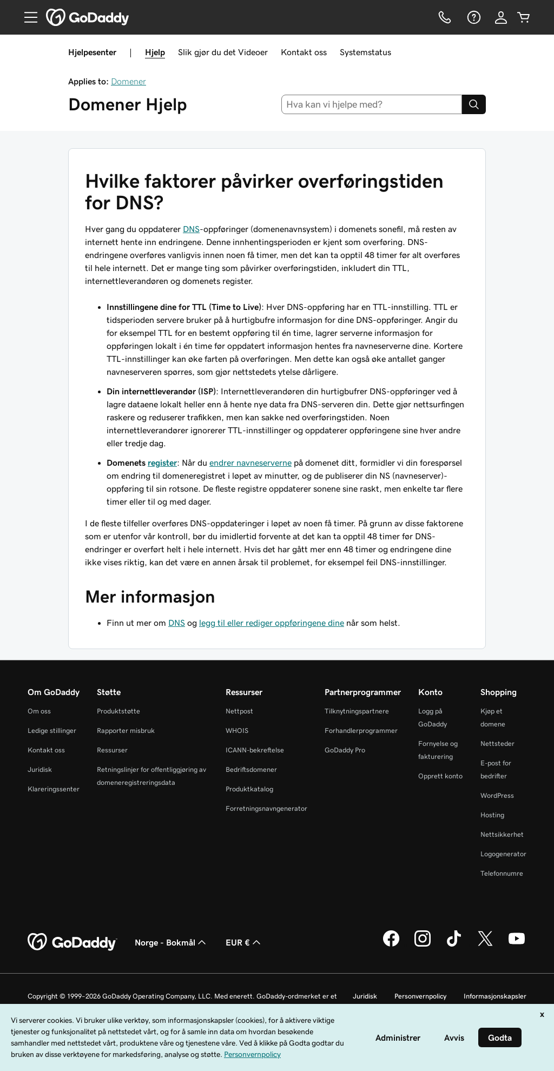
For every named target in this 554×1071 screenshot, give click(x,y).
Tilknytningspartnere (357, 711)
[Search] (474, 104)
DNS (191, 228)
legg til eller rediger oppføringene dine (271, 622)
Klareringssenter (54, 788)
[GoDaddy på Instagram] (422, 945)
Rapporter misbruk (126, 730)
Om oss (39, 711)
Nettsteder (497, 743)
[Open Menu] (26, 17)
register (162, 462)
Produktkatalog (249, 788)
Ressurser (112, 749)
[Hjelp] (472, 17)
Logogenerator (503, 853)
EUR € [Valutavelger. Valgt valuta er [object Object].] (244, 942)
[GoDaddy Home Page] (72, 942)
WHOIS (237, 730)
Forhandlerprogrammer (361, 730)
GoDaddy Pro (345, 749)
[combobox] (372, 104)
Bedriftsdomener (251, 769)
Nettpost (239, 711)
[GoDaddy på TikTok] (454, 945)
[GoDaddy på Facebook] (391, 945)
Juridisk (40, 769)
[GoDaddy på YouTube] (516, 945)
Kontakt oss (304, 52)
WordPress (497, 795)
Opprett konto (440, 775)
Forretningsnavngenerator (266, 808)
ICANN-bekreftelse (255, 749)
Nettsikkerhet (502, 834)
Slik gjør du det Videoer (223, 52)
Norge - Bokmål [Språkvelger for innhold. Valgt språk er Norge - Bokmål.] (171, 942)
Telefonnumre (501, 873)
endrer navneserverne (250, 462)
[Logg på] (501, 17)
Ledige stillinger (52, 730)
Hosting (492, 814)
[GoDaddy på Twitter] (485, 945)
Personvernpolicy (420, 996)
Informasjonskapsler (495, 996)
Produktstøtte (118, 711)
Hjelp (155, 52)
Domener (128, 81)
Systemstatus (365, 52)
